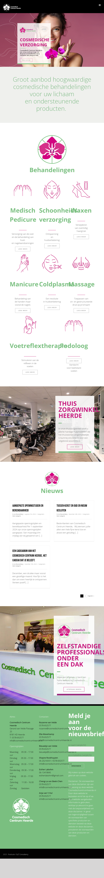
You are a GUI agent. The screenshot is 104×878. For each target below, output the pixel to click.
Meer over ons (26, 60)
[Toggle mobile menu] (100, 5)
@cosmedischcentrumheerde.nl (27, 740)
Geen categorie (16, 516)
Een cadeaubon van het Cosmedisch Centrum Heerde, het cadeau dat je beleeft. (29, 555)
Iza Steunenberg (18, 514)
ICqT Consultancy (22, 854)
